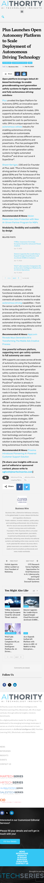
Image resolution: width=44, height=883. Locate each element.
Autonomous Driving (16, 477)
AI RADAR (22, 857)
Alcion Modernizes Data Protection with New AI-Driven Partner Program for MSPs (20, 219)
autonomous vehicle (12, 126)
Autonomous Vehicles (20, 63)
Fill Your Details (10, 841)
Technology (7, 63)
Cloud (7, 606)
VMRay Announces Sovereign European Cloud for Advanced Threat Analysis (27, 244)
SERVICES (22, 859)
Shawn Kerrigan (10, 164)
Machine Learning (10, 633)
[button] (22, 11)
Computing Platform (16, 480)
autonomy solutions (30, 477)
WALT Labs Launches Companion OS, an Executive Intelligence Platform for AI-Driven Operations (27, 268)
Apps (25, 633)
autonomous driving (12, 303)
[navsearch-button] (3, 17)
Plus (4, 100)
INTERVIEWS (22, 853)
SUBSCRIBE (22, 861)
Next (16, 278)
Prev (7, 278)
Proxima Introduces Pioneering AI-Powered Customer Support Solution (19, 453)
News (30, 63)
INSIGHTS (22, 855)
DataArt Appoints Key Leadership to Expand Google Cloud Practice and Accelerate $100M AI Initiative (27, 256)
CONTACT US (22, 863)
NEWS (22, 851)
